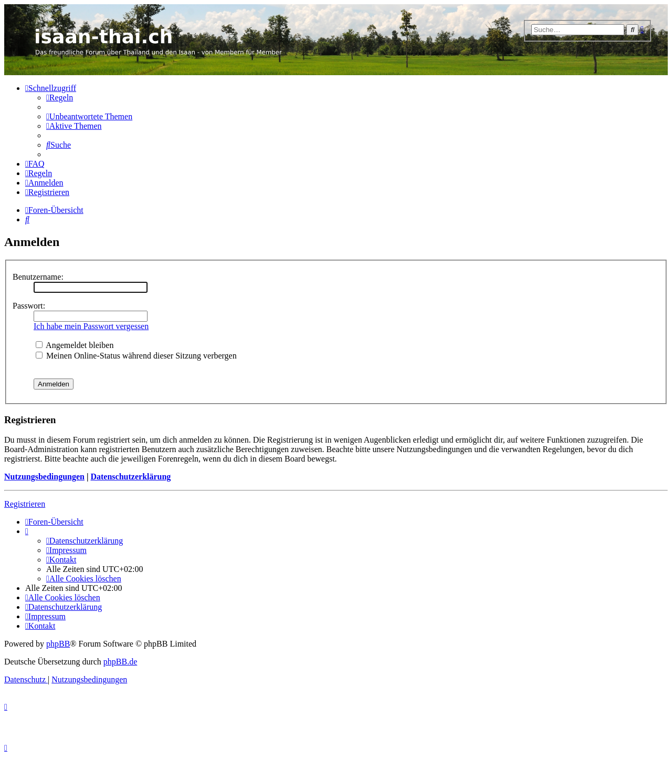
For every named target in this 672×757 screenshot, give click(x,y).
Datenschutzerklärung (130, 476)
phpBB (58, 643)
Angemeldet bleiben (74, 345)
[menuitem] (59, 97)
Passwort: (29, 305)
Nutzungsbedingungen (44, 476)
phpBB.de (120, 661)
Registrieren (24, 503)
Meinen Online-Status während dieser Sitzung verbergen (136, 355)
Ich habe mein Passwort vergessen (91, 326)
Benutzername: (38, 276)
